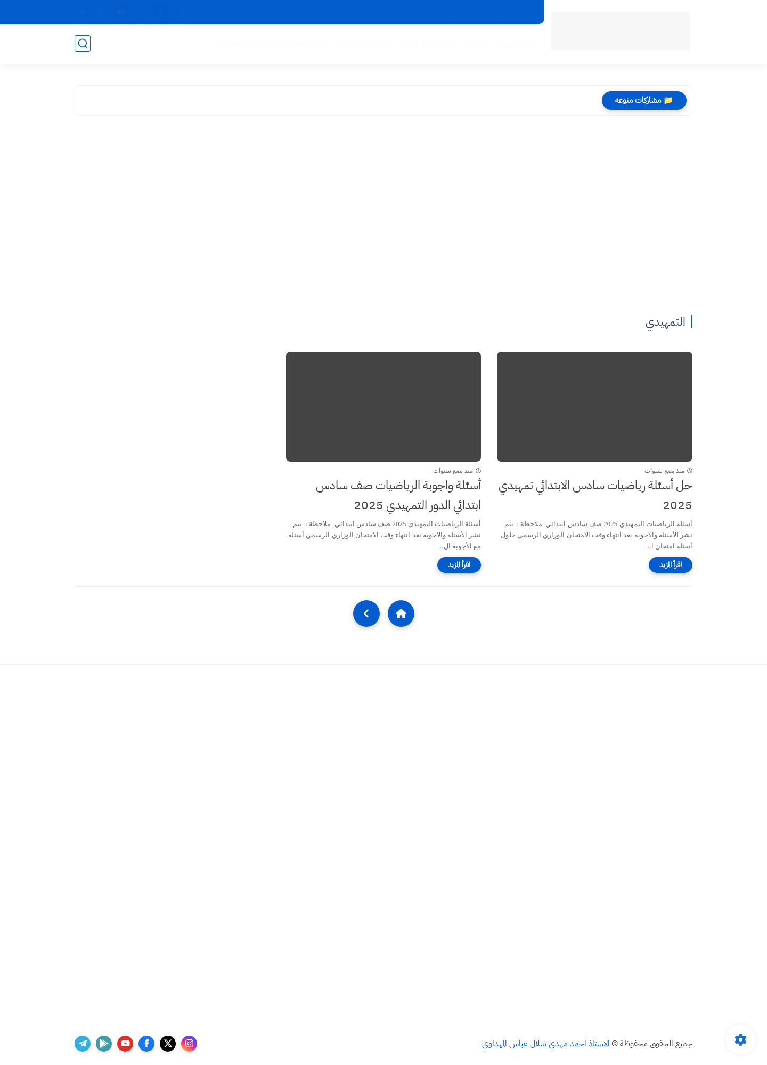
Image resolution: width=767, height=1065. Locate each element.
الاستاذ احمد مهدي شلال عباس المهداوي (546, 1043)
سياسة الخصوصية (320, 12)
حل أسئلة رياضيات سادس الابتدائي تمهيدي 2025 (595, 495)
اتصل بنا (370, 12)
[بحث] (83, 43)
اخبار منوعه (514, 43)
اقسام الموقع (515, 12)
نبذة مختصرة (305, 43)
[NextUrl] (366, 613)
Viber (272, 12)
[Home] (401, 613)
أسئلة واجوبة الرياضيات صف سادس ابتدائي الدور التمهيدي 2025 (398, 495)
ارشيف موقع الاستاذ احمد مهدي (440, 12)
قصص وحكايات (361, 43)
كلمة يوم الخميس (245, 43)
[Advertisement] (383, 217)
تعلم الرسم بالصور (428, 43)
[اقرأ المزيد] (670, 565)
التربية (477, 43)
